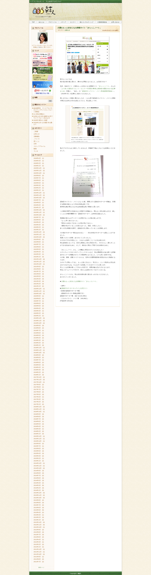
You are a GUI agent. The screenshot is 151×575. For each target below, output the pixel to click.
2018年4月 (37, 367)
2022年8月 (37, 242)
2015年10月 (38, 441)
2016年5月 (37, 424)
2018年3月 (37, 370)
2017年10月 (38, 382)
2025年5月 (37, 183)
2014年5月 (37, 480)
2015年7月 (37, 446)
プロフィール (52, 22)
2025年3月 (37, 185)
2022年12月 (38, 232)
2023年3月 (37, 225)
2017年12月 (38, 377)
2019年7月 (37, 330)
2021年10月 (38, 264)
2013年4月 (37, 512)
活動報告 (37, 136)
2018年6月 (37, 362)
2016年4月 (37, 426)
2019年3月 (37, 340)
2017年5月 (37, 394)
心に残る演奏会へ (39, 114)
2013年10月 (38, 497)
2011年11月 (38, 552)
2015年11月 (38, 438)
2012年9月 (37, 529)
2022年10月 (38, 237)
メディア (63, 22)
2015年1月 (37, 461)
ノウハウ (37, 139)
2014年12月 (38, 463)
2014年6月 (37, 478)
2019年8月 (37, 328)
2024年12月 (38, 193)
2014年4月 (37, 483)
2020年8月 (37, 298)
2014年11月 (38, 466)
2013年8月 (37, 502)
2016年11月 (38, 409)
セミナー (73, 22)
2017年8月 (37, 387)
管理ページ (41, 567)
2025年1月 (37, 190)
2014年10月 (38, 468)
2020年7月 (37, 301)
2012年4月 (37, 539)
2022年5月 (37, 249)
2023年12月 (38, 210)
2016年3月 (37, 429)
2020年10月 (38, 293)
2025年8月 (37, 175)
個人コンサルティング (86, 22)
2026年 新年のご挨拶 (40, 120)
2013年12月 (38, 493)
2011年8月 (37, 559)
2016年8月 (37, 416)
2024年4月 (37, 205)
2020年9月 (37, 296)
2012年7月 (37, 534)
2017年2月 (37, 401)
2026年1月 (37, 165)
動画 (35, 149)
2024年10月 (38, 197)
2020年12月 (38, 288)
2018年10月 (38, 352)
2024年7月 (37, 200)
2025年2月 (37, 188)
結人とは (41, 22)
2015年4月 (37, 453)
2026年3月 (37, 160)
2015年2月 (37, 458)
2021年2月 (37, 283)
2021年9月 (37, 266)
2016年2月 (37, 431)
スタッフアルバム (39, 146)
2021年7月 (37, 271)
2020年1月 (37, 315)
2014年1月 (37, 490)
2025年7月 (37, 178)
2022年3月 (37, 254)
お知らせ (37, 134)
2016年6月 (37, 421)
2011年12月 (38, 549)
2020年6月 (37, 303)
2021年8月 (37, 269)
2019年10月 (38, 323)
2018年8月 (37, 357)
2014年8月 (37, 473)
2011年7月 (37, 561)
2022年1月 (37, 256)
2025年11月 (38, 170)
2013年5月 (37, 510)
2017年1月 (37, 404)
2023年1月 (37, 229)
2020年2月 (37, 313)
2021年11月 (38, 261)
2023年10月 (38, 215)
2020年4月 (37, 308)
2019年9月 (37, 325)
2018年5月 (37, 365)
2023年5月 (37, 220)
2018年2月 (37, 372)
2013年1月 (37, 520)
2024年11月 (38, 195)
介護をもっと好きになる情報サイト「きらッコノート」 (79, 281)
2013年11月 (38, 495)
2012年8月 (37, 532)
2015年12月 (38, 436)
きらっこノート (104, 86)
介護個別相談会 (102, 22)
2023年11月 (38, 212)
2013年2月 (37, 517)
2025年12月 (38, 168)
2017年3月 (37, 399)
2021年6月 (37, 274)
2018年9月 (37, 355)
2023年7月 (37, 217)
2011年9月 (37, 556)
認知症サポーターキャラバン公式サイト (74, 288)
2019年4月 (37, 338)
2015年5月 (37, 451)
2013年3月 (37, 515)
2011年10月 (38, 554)
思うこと (37, 141)
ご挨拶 (36, 131)
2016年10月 (38, 411)
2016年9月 (37, 414)
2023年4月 (37, 222)
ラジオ (36, 151)
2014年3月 (37, 485)
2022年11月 (38, 234)
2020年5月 (37, 306)
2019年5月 (37, 335)
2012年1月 (37, 547)
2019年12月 (38, 318)
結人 (79, 573)
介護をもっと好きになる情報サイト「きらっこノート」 (79, 28)
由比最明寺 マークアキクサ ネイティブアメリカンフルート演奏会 (43, 109)
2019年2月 (37, 343)
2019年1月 (37, 345)
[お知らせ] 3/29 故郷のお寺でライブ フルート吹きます (42, 117)
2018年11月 (38, 350)
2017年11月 (38, 379)
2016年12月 (38, 406)
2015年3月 (37, 456)
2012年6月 (37, 537)
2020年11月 (38, 291)
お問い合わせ (115, 22)
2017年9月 (37, 384)
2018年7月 (37, 360)
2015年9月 (37, 443)
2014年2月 (37, 488)
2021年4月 (37, 279)
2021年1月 (37, 286)
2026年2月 (37, 163)
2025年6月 (37, 180)
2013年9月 (37, 500)
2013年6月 (37, 507)
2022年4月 (37, 252)
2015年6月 (37, 448)
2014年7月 (37, 475)
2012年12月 (38, 522)
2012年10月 (38, 527)
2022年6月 (37, 247)
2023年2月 (37, 227)
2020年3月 (37, 311)
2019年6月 (37, 333)
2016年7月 (37, 419)
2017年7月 (37, 389)
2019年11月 (38, 320)
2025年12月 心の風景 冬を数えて (42, 123)
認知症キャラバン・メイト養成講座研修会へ (98, 91)
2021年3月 (37, 281)
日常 (35, 144)
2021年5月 (37, 276)
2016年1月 (37, 433)
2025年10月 (38, 173)
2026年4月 (37, 158)
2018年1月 (37, 375)
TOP (33, 22)
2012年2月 (37, 544)
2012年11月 (38, 524)
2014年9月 (37, 470)
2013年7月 (37, 505)
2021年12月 (38, 259)
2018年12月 (38, 347)
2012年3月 (37, 542)
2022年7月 (37, 244)
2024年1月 (37, 207)
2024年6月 (37, 202)
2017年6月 (37, 392)
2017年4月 (37, 397)
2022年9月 (37, 239)
